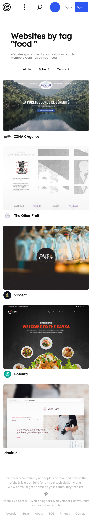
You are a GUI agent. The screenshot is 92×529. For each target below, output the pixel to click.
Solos (44, 69)
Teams (63, 69)
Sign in (69, 7)
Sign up (81, 7)
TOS (51, 513)
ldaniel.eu (11, 453)
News (26, 513)
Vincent (20, 295)
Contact (81, 513)
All (27, 69)
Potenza (21, 374)
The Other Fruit (26, 216)
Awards (11, 513)
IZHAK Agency (26, 136)
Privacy (64, 513)
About (39, 513)
